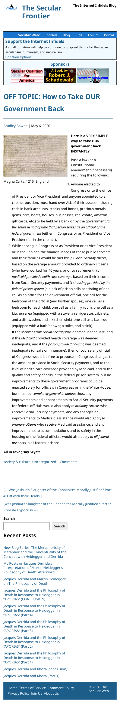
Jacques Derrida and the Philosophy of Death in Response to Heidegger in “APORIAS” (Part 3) (34, 626)
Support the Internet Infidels (34, 41)
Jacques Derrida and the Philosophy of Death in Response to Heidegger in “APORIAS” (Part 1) (34, 658)
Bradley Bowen (15, 125)
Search (9, 518)
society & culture (17, 461)
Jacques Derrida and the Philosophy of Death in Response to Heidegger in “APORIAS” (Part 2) (34, 642)
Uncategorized (44, 461)
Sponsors (60, 64)
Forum (93, 35)
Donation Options (18, 57)
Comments (69, 461)
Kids (79, 35)
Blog (66, 35)
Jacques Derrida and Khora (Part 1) (31, 675)
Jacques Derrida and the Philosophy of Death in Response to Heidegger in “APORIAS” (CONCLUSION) (34, 595)
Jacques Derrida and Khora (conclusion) (35, 669)
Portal (109, 35)
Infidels (51, 35)
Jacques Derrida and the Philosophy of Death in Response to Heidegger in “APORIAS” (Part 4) (34, 610)
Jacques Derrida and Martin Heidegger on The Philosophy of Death (34, 581)
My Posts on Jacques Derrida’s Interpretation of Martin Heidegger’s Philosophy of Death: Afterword (33, 568)
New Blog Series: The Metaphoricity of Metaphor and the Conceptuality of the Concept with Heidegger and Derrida (34, 552)
